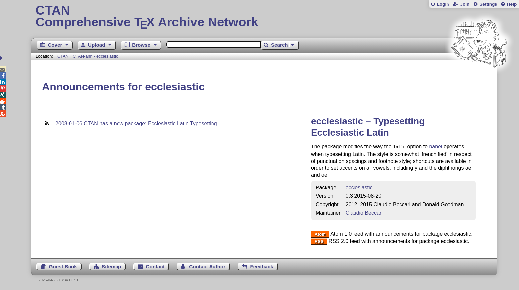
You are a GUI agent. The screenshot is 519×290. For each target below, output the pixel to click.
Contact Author (207, 266)
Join (464, 4)
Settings (488, 4)
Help (512, 4)
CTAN (63, 56)
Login (443, 4)
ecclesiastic (359, 187)
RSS (319, 240)
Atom (320, 233)
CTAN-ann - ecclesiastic (95, 56)
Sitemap (111, 266)
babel (435, 146)
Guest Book (63, 266)
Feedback (261, 266)
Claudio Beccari (364, 212)
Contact (155, 266)
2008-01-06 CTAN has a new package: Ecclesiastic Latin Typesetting (136, 123)
